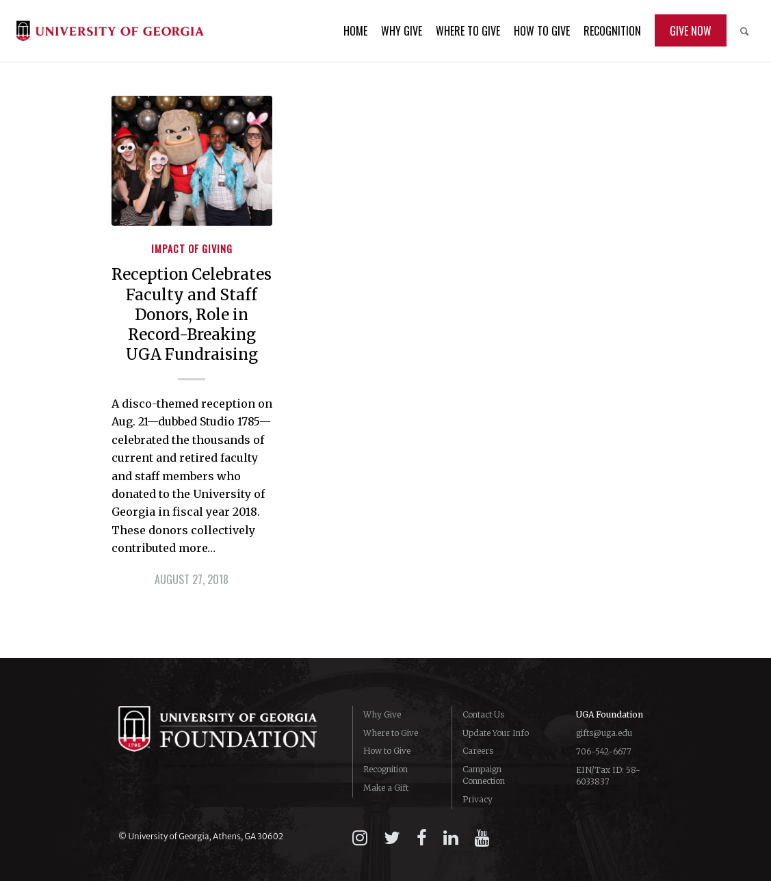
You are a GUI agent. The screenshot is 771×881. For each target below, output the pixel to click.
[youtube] (482, 838)
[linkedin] (450, 838)
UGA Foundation (609, 714)
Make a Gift (385, 788)
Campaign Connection (483, 775)
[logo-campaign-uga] (110, 31)
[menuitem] (355, 31)
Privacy (477, 799)
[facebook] (422, 838)
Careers (477, 751)
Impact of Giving (192, 248)
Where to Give (390, 733)
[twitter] (392, 838)
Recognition (385, 769)
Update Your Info (495, 733)
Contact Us (483, 714)
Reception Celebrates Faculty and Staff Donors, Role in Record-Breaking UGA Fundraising (192, 314)
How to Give (386, 751)
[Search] (744, 31)
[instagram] (359, 838)
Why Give (382, 714)
